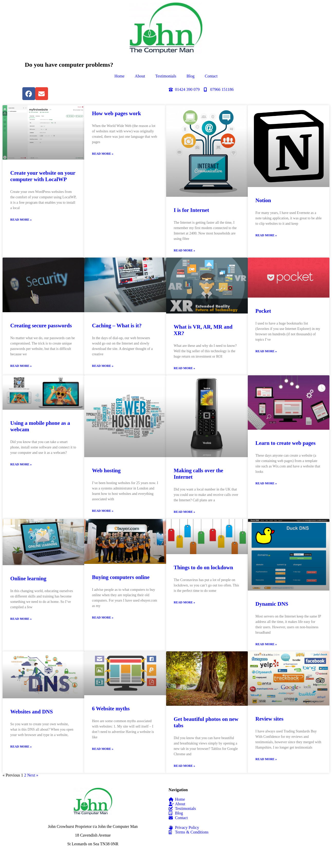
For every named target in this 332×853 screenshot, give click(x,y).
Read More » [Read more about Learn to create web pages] (266, 483)
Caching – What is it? (116, 325)
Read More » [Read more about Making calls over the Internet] (184, 512)
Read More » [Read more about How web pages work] (102, 153)
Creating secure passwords (41, 325)
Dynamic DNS (271, 604)
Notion (263, 200)
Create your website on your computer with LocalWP (42, 176)
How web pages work (116, 113)
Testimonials (165, 76)
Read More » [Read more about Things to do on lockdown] (184, 602)
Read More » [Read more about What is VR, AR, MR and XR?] (184, 368)
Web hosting (106, 470)
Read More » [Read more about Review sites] (266, 759)
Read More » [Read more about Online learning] (21, 619)
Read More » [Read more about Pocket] (266, 351)
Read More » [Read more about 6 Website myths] (102, 749)
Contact (211, 76)
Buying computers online (120, 577)
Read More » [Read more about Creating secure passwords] (21, 366)
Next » (32, 775)
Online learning (28, 578)
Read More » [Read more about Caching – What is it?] (102, 366)
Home (120, 76)
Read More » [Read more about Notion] (266, 235)
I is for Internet (191, 210)
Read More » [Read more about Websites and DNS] (21, 746)
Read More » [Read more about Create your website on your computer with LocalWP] (21, 219)
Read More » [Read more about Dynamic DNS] (266, 644)
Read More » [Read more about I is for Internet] (184, 250)
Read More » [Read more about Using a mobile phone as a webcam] (21, 464)
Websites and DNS (31, 712)
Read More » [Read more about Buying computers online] (102, 617)
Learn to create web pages (285, 443)
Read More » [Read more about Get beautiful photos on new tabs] (184, 766)
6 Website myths (111, 708)
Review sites (269, 719)
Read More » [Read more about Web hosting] (102, 511)
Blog (190, 76)
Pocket (263, 311)
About (140, 76)
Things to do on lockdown (203, 567)
